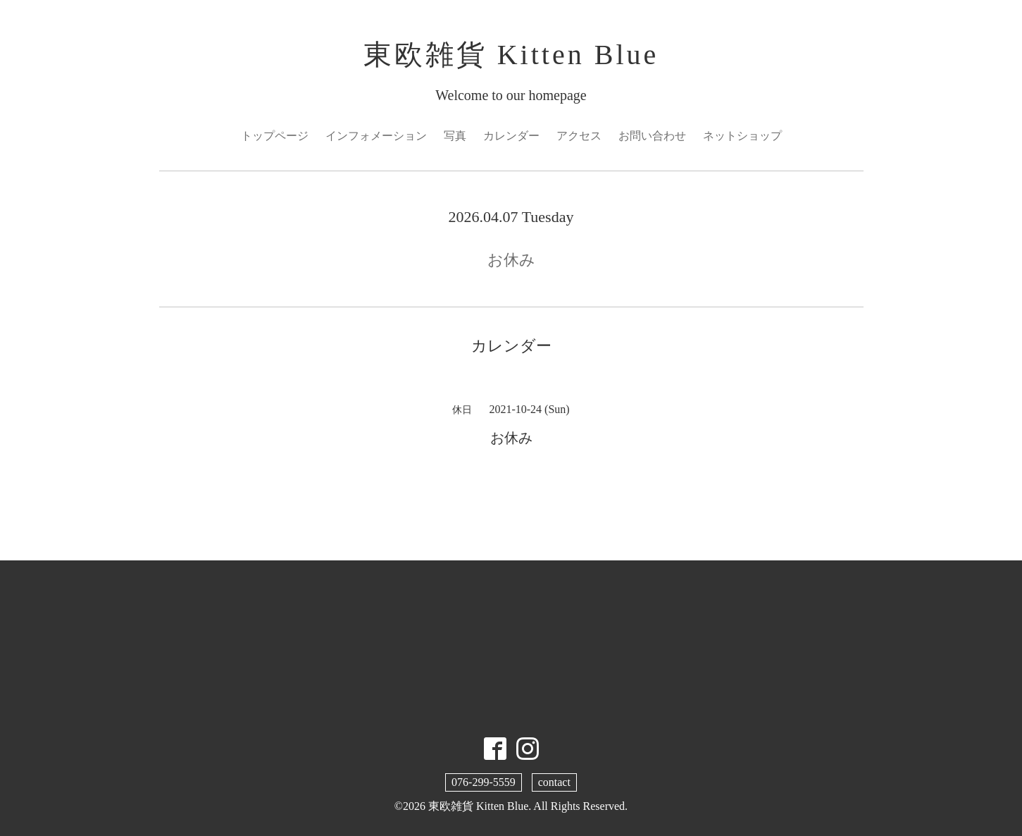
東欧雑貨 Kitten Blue (511, 54)
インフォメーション (376, 136)
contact (554, 782)
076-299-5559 (483, 782)
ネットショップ (742, 136)
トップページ (275, 136)
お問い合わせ (652, 136)
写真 (455, 136)
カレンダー (511, 136)
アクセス (579, 136)
